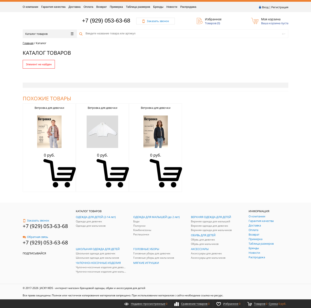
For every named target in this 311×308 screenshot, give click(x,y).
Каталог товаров (49, 34)
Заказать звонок (36, 220)
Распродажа (188, 6)
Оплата (88, 6)
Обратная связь (35, 237)
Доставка (74, 6)
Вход (265, 7)
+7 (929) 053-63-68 (106, 20)
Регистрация (279, 7)
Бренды (158, 6)
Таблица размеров (138, 6)
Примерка (116, 6)
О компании (30, 6)
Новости (171, 6)
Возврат (101, 6)
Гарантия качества (53, 6)
